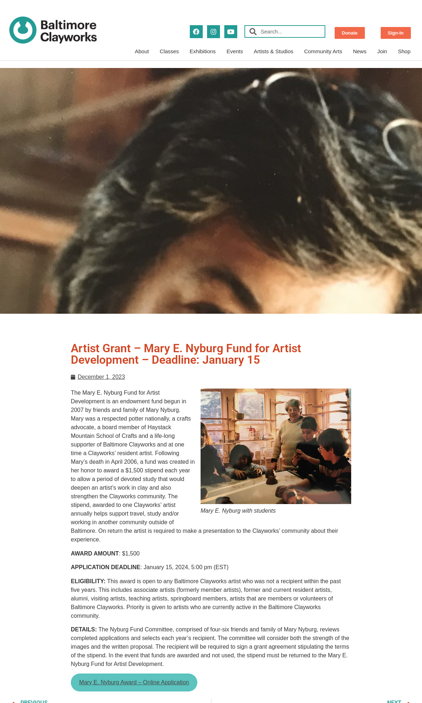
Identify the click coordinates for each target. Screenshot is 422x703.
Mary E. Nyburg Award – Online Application (134, 682)
